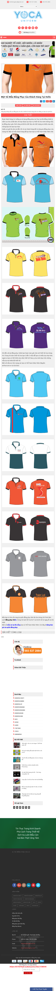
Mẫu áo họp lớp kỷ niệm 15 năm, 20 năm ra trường (32, 787)
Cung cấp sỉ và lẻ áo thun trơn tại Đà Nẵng (32, 779)
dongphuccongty (19, 698)
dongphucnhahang (20, 710)
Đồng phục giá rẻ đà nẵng (18, 924)
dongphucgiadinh (19, 701)
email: (13, 944)
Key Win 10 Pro (16, 916)
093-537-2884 (32, 2)
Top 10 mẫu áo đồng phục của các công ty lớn (32, 759)
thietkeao (18, 728)
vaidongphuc (18, 734)
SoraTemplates (27, 958)
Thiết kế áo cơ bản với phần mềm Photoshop (30, 766)
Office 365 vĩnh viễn (17, 913)
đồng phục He (10, 620)
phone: (14, 939)
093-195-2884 (45, 2)
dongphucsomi (19, 716)
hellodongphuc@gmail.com (15, 2)
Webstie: (14, 948)
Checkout (36, 105)
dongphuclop (18, 704)
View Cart (27, 105)
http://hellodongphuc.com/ (28, 948)
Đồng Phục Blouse (16, 926)
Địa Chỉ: (14, 935)
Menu (4, 37)
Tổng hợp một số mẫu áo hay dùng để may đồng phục (31, 795)
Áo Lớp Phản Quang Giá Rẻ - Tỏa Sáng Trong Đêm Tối (31, 773)
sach (16, 719)
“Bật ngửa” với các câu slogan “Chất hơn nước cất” (32, 744)
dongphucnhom (19, 713)
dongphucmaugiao (20, 707)
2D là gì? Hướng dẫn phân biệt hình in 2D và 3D (32, 751)
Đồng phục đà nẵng (17, 918)
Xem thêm (19, 105)
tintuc (17, 731)
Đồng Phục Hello (36, 958)
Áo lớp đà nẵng (16, 921)
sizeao (16, 722)
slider (16, 725)
